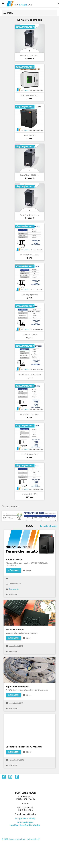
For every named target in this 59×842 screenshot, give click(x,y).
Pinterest (17, 777)
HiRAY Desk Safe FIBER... (29, 95)
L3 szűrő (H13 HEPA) (29, 494)
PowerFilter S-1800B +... (29, 55)
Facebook (4, 777)
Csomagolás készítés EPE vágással (24, 746)
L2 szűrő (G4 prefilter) (29, 454)
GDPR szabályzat (25, 822)
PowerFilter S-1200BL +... (29, 215)
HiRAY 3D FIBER (30, 135)
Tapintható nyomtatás (18, 686)
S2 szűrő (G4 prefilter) (29, 295)
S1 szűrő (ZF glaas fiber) (29, 255)
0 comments (14, 589)
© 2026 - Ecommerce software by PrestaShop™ (21, 839)
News (28, 570)
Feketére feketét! (15, 629)
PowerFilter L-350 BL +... (29, 175)
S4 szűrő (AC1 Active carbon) (29, 374)
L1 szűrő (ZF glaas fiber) (29, 414)
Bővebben (13, 570)
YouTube (10, 777)
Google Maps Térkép (25, 818)
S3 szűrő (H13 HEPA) (29, 334)
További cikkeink (48, 526)
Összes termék (11, 506)
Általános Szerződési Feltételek (25, 825)
